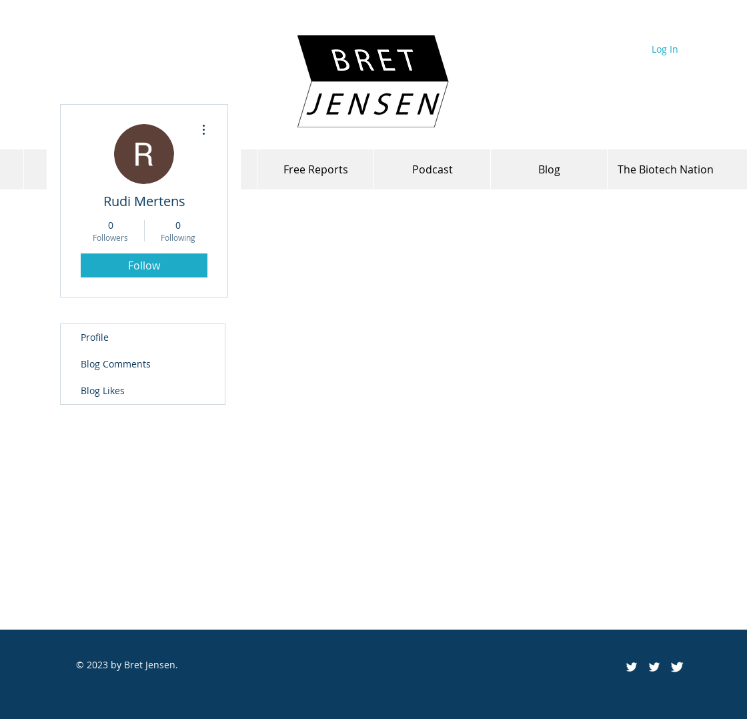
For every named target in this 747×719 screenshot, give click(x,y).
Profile (95, 337)
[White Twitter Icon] (654, 667)
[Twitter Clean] (677, 667)
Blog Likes (103, 390)
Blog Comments (116, 363)
